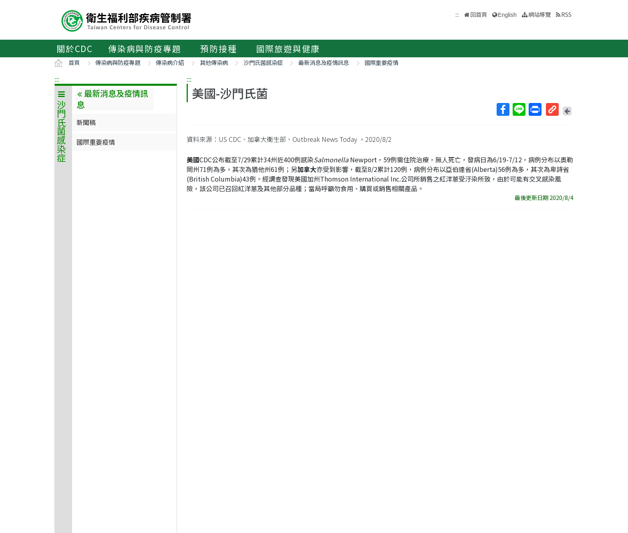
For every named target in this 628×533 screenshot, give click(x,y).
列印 (534, 109)
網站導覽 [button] (539, 14)
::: (56, 79)
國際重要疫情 (381, 62)
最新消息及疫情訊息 (323, 62)
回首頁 (478, 14)
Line (518, 109)
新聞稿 (86, 122)
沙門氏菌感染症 (263, 62)
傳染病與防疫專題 (144, 48)
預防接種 (218, 48)
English (507, 15)
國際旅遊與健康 (288, 48)
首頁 (74, 62)
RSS (566, 14)
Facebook (502, 109)
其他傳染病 (214, 62)
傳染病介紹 (170, 62)
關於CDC (74, 48)
